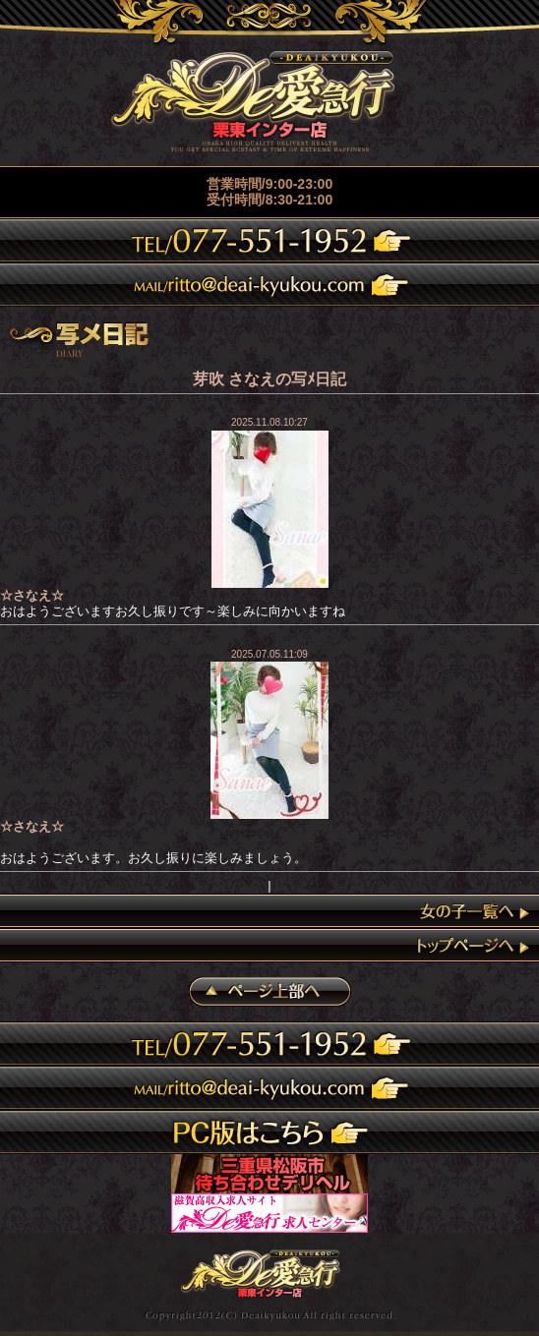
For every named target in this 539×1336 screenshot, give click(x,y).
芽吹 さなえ (234, 379)
